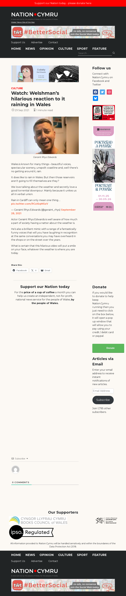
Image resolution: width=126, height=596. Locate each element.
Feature (99, 48)
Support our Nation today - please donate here (63, 3)
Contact (53, 42)
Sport (82, 48)
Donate (110, 348)
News (30, 48)
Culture (65, 48)
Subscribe (103, 400)
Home (16, 48)
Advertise (36, 42)
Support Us (18, 42)
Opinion (47, 48)
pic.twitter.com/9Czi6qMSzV (29, 203)
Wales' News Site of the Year (23, 22)
